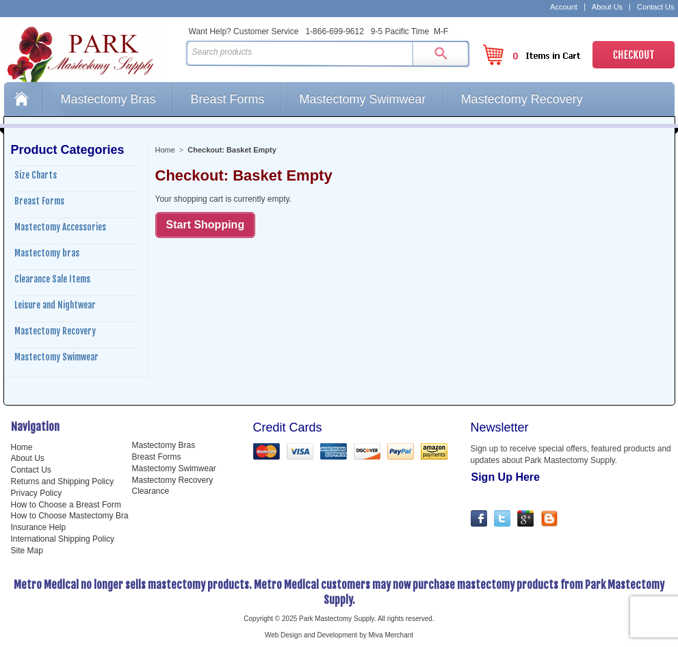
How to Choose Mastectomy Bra (70, 515)
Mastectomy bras (46, 253)
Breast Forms (228, 99)
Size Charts (35, 175)
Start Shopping (205, 224)
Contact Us (655, 7)
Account (563, 7)
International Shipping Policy (62, 539)
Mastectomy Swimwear (363, 99)
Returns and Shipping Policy (62, 481)
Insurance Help (38, 527)
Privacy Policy (36, 493)
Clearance (151, 491)
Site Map (27, 550)
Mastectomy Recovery (522, 99)
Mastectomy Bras (108, 99)
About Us (607, 7)
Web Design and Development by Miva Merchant (339, 635)
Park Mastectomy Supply (91, 52)
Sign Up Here (505, 477)
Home (23, 99)
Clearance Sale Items (52, 279)
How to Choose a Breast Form (66, 505)
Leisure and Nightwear (55, 305)
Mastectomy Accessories (60, 227)
